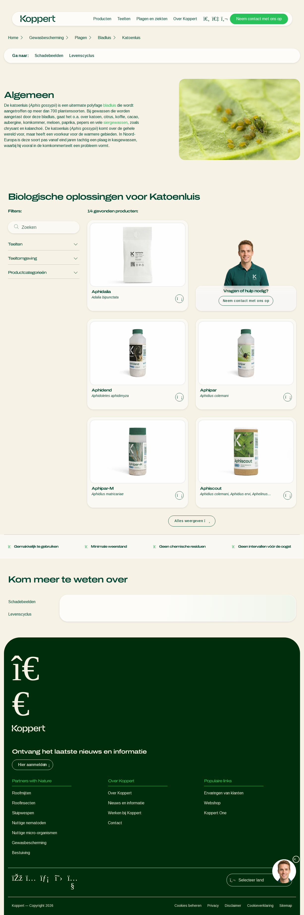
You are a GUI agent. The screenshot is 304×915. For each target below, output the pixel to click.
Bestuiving (21, 853)
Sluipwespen (23, 813)
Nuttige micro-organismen (34, 833)
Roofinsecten (23, 803)
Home (13, 38)
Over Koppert (185, 19)
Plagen (81, 38)
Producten (102, 19)
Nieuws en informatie (126, 803)
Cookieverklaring (260, 906)
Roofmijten (21, 793)
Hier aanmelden (34, 765)
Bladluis (104, 38)
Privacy (213, 906)
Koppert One (215, 813)
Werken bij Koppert (124, 813)
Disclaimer (233, 906)
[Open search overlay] (206, 19)
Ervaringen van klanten (223, 793)
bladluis (109, 105)
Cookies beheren (188, 906)
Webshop (212, 803)
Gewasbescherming (46, 38)
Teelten (123, 19)
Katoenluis (131, 38)
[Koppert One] (215, 19)
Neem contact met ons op (259, 19)
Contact (115, 823)
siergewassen (115, 122)
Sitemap (285, 906)
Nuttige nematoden (29, 823)
